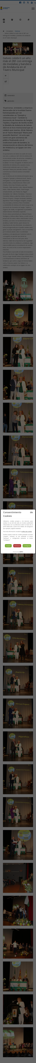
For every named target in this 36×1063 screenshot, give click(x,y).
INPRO (21, 552)
